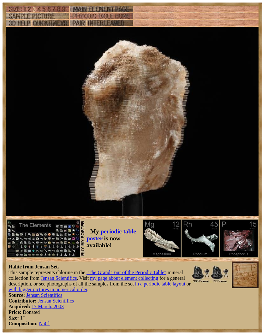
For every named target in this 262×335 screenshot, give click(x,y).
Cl (47, 323)
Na (42, 323)
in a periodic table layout (160, 283)
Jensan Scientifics (59, 278)
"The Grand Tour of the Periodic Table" (126, 272)
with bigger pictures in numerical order (48, 289)
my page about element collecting (124, 278)
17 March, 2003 (48, 306)
